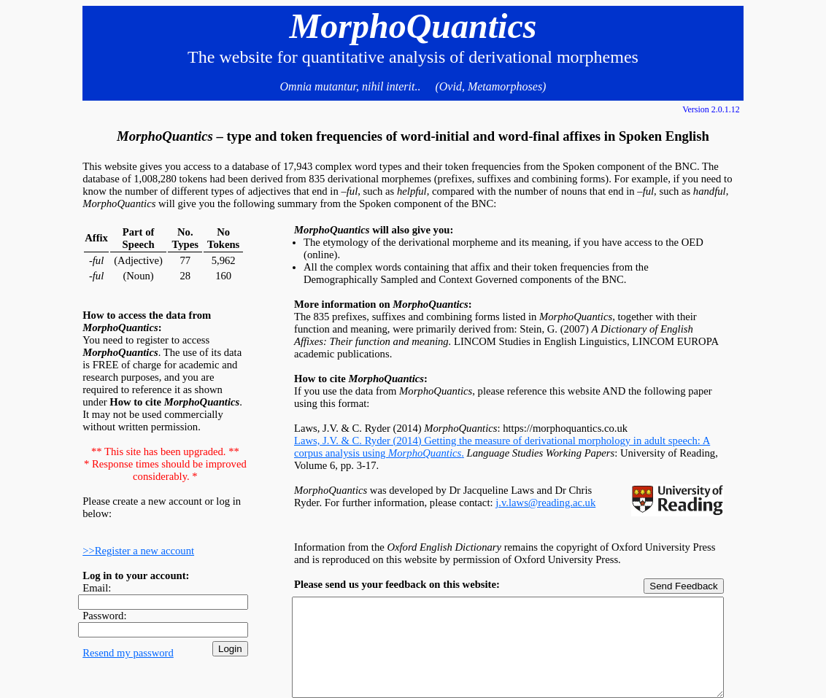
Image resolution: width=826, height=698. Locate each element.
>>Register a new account (138, 551)
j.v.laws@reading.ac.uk (545, 502)
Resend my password (128, 653)
